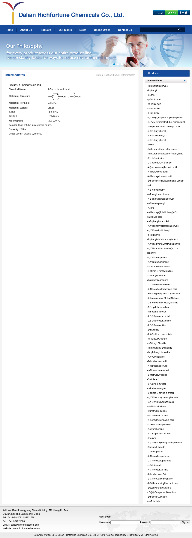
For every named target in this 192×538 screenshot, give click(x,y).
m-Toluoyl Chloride (157, 338)
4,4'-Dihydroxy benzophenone (163, 397)
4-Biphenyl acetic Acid (159, 221)
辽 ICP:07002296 (149, 535)
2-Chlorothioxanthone (159, 456)
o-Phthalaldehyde (157, 388)
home (116, 75)
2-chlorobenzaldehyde (159, 266)
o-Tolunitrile (154, 108)
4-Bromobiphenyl (156, 189)
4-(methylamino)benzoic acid (162, 167)
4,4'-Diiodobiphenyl (157, 257)
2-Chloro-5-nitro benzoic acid (162, 289)
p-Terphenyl (154, 235)
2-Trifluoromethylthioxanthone (163, 483)
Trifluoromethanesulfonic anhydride (165, 153)
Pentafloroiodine (156, 158)
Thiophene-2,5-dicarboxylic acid (164, 126)
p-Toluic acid (154, 99)
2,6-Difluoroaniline (157, 325)
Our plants (65, 29)
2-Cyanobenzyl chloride (160, 162)
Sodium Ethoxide (156, 447)
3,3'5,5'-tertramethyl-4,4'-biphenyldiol (166, 122)
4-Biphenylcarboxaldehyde (161, 199)
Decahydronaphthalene (159, 487)
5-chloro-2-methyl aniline (160, 271)
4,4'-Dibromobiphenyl (158, 262)
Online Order (102, 29)
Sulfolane (153, 379)
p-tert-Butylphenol (157, 131)
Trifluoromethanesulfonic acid (162, 149)
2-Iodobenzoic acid (157, 361)
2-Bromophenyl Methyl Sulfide (163, 302)
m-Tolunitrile (154, 501)
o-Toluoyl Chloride (157, 343)
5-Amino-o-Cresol (157, 384)
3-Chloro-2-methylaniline (160, 478)
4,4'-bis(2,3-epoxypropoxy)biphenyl (165, 117)
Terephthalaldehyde (158, 86)
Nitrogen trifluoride (157, 311)
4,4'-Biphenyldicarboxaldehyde (163, 226)
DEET (151, 144)
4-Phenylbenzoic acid (159, 194)
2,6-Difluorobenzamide (159, 320)
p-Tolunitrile (154, 113)
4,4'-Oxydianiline (156, 357)
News (82, 29)
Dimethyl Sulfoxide (157, 411)
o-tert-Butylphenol (157, 140)
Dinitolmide (153, 329)
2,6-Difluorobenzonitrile (159, 316)
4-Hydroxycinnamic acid (160, 176)
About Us (26, 29)
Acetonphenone (156, 429)
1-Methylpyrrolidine (157, 375)
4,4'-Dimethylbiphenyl (159, 230)
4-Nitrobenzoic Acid (157, 366)
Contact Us (125, 29)
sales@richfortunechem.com (25, 525)
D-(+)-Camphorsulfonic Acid (162, 492)
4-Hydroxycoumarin (158, 171)
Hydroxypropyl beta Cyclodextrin (164, 293)
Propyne (152, 438)
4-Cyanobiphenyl (156, 203)
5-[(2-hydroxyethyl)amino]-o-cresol (165, 442)
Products (45, 29)
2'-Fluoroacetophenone (159, 424)
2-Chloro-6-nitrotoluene (159, 284)
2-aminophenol (155, 451)
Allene (151, 208)
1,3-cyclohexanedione (159, 307)
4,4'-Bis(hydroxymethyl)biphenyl (164, 244)
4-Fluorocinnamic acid (30, 85)
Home (9, 29)
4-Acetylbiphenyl (156, 135)
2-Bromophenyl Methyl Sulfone (163, 298)
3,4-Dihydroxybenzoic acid (161, 402)
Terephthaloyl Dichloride (160, 348)
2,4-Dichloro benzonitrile (160, 334)
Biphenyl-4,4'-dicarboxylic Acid (163, 239)
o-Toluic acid (154, 465)
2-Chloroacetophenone (159, 460)
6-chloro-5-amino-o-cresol (161, 393)
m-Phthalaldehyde (157, 406)
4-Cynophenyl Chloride (159, 433)
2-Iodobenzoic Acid (157, 474)
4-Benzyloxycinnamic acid (161, 420)
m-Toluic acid (154, 104)
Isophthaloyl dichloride (159, 352)
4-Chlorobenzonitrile (158, 415)
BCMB (151, 95)
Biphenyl (152, 90)
